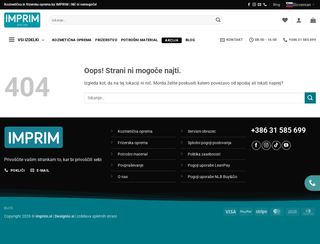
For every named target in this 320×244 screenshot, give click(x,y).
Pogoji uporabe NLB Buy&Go (212, 176)
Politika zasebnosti (204, 154)
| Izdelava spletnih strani (86, 216)
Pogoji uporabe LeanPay (209, 165)
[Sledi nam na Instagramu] (254, 5)
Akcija (172, 40)
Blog (276, 5)
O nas (123, 176)
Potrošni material (139, 40)
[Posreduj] (218, 20)
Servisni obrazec (202, 131)
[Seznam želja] (285, 20)
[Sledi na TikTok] (276, 145)
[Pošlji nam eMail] (259, 5)
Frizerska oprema (133, 143)
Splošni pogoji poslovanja (209, 143)
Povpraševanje (130, 165)
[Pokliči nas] (265, 5)
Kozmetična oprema (71, 40)
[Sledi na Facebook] (249, 5)
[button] (299, 20)
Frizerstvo (106, 40)
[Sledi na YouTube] (286, 145)
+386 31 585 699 (278, 130)
